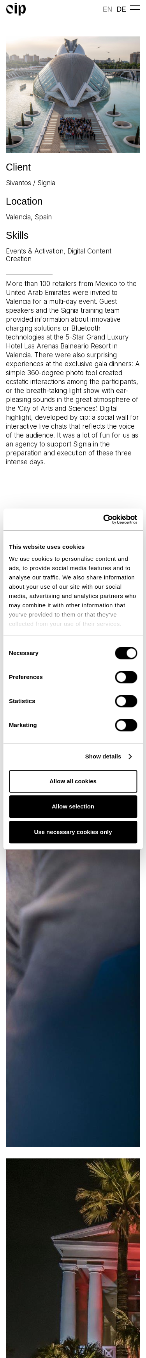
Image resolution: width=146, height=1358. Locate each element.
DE (121, 9)
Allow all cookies (73, 781)
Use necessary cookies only (73, 832)
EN (107, 9)
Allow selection (73, 806)
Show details (103, 756)
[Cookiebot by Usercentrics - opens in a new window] (104, 519)
